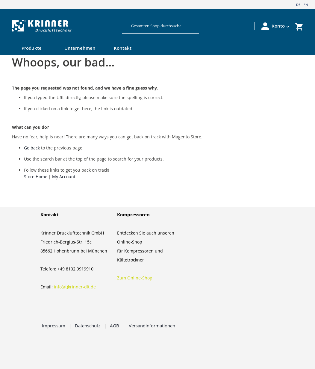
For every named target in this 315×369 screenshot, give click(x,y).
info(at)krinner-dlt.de (75, 287)
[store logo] (60, 26)
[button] (280, 26)
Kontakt (122, 48)
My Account (63, 176)
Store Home (35, 176)
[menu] (145, 49)
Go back (32, 148)
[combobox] (156, 26)
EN (306, 4)
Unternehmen (80, 48)
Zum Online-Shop (134, 278)
